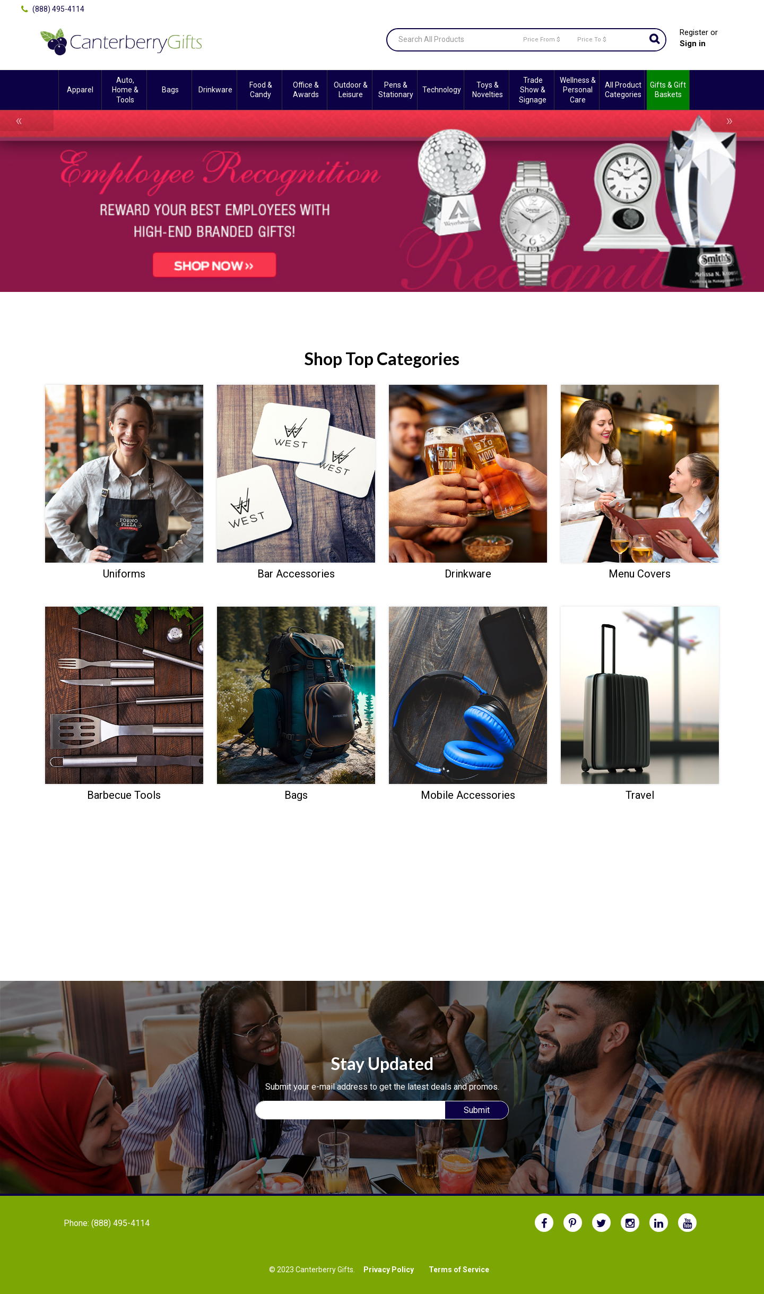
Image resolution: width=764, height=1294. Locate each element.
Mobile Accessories (468, 795)
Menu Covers (640, 573)
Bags (170, 89)
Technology (441, 89)
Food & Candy (260, 90)
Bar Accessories (296, 573)
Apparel (80, 89)
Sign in (693, 43)
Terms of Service (459, 1269)
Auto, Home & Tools (125, 89)
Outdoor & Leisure (351, 90)
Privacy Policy (388, 1269)
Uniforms (124, 573)
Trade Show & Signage (532, 89)
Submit (477, 1110)
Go (654, 39)
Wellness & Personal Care (578, 89)
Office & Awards (306, 90)
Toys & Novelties (487, 90)
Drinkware (215, 89)
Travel (640, 795)
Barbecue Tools (124, 795)
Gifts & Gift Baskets (668, 90)
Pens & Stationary (395, 90)
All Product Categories (623, 90)
